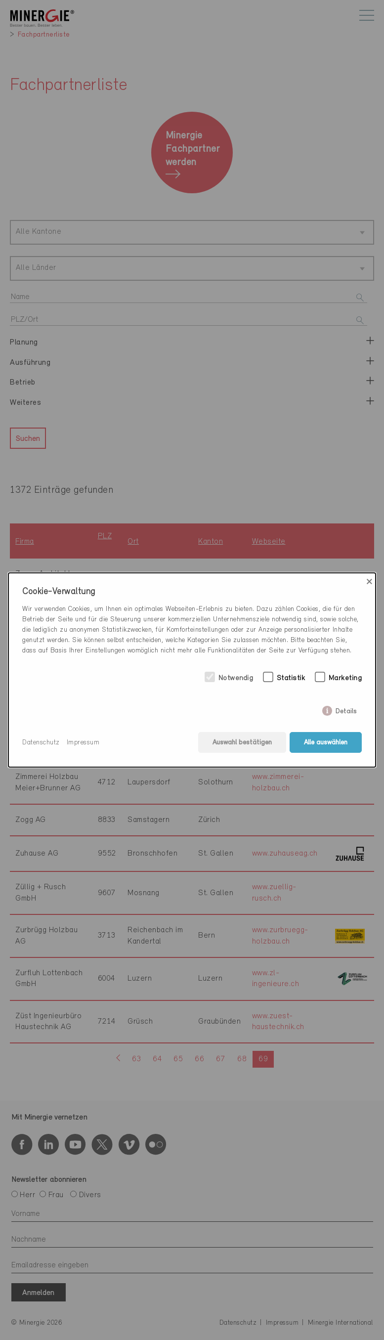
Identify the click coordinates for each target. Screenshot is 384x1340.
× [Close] (369, 582)
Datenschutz (41, 742)
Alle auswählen (325, 742)
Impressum (83, 742)
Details (346, 709)
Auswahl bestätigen (242, 742)
